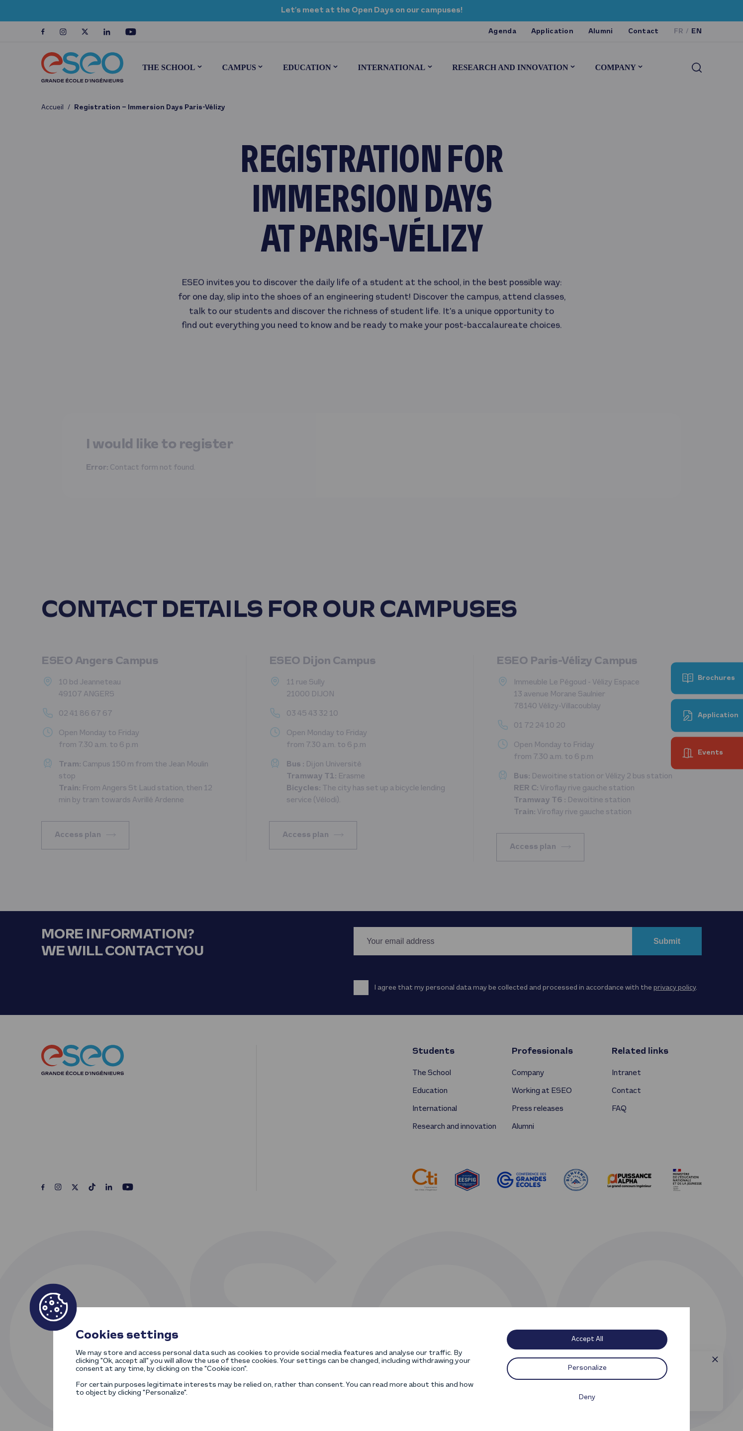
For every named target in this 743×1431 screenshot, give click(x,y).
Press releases (537, 1108)
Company (615, 67)
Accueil (52, 107)
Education (307, 67)
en (696, 31)
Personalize (587, 1368)
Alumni (600, 31)
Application (552, 31)
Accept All (587, 1339)
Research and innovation (510, 67)
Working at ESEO (542, 1091)
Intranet (626, 1073)
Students (433, 1051)
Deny (587, 1397)
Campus (239, 67)
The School (168, 67)
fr (679, 31)
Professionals (542, 1051)
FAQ (619, 1108)
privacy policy (674, 988)
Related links (640, 1051)
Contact (643, 31)
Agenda (502, 31)
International (391, 67)
